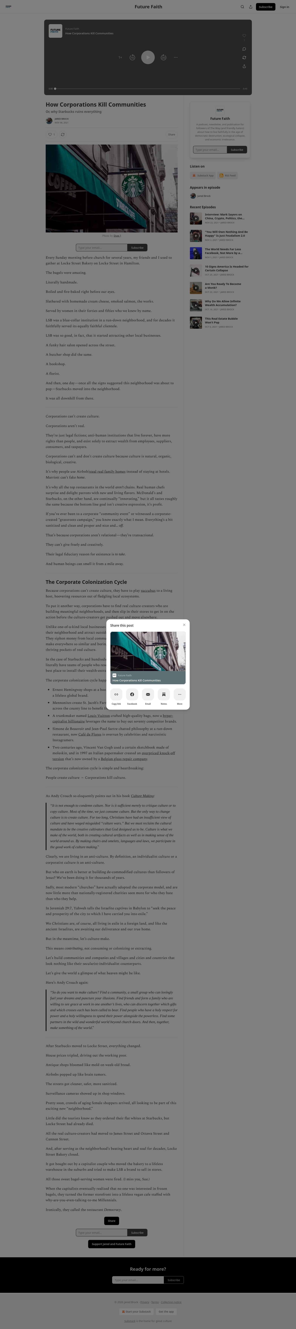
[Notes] (164, 694)
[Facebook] (132, 694)
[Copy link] (116, 694)
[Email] (148, 694)
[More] (180, 694)
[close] (184, 625)
